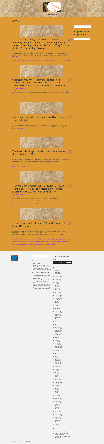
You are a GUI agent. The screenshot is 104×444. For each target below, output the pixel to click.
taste (23, 244)
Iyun (51, 239)
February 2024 (58, 308)
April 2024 (57, 305)
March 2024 (57, 307)
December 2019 (58, 381)
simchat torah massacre (16, 97)
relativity (42, 242)
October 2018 (58, 401)
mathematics (14, 241)
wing (52, 244)
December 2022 (58, 328)
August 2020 (57, 369)
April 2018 (57, 410)
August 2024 (57, 299)
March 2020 (57, 376)
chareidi (24, 238)
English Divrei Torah (29, 228)
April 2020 (57, 375)
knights (38, 60)
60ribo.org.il (55, 14)
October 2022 (58, 331)
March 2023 (57, 324)
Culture (32, 238)
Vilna (45, 244)
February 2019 (58, 395)
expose (49, 96)
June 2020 (57, 372)
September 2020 (58, 368)
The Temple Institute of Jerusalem (62, 431)
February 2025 (58, 291)
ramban (36, 242)
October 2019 (58, 384)
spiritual (70, 242)
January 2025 (58, 292)
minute (25, 241)
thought (39, 244)
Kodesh (53, 239)
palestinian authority (48, 60)
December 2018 (58, 398)
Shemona (54, 242)
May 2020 (57, 373)
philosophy (60, 241)
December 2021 (58, 346)
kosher (56, 239)
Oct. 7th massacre (63, 96)
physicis (66, 241)
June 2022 (57, 337)
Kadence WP (27, 441)
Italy (49, 239)
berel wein (19, 60)
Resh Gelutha (56, 203)
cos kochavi (40, 96)
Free (55, 238)
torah (41, 244)
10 (13, 238)
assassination (19, 96)
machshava (62, 239)
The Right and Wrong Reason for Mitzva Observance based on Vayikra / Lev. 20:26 (42, 270)
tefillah (31, 244)
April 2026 (57, 270)
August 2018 (57, 404)
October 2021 (58, 349)
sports (13, 244)
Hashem (26, 239)
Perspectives (56, 241)
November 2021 (58, 347)
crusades (28, 60)
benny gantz (24, 96)
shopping (62, 242)
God (68, 238)
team (25, 244)
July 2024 (57, 301)
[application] (62, 262)
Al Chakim (18, 203)
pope (53, 60)
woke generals (25, 97)
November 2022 (58, 330)
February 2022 (58, 343)
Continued (14, 56)
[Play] (55, 262)
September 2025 (58, 280)
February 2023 (58, 325)
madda (65, 239)
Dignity (40, 238)
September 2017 (58, 418)
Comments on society (21, 157)
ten (36, 244)
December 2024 (58, 294)
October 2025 (58, 279)
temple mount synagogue (66, 60)
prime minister (69, 96)
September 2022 (58, 333)
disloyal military (45, 96)
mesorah (22, 241)
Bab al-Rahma (15, 60)
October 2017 (58, 417)
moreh (34, 241)
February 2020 (58, 378)
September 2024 (58, 298)
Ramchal (39, 242)
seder (50, 242)
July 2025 (57, 283)
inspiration (37, 239)
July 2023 (57, 318)
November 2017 (58, 415)
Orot (41, 241)
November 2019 (58, 382)
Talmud (16, 244)
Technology (28, 244)
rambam (33, 242)
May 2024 (57, 304)
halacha (13, 239)
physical (63, 241)
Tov (43, 244)
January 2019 (58, 397)
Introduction (44, 239)
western (48, 244)
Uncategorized (20, 51)
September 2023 (58, 315)
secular (47, 242)
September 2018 (58, 402)
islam (30, 203)
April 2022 (57, 340)
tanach (18, 244)
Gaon (60, 238)
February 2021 (58, 360)
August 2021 (57, 352)
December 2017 (58, 414)
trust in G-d (17, 166)
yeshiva (54, 244)
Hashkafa (29, 239)
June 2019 (57, 389)
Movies (36, 241)
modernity (30, 241)
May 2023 (57, 321)
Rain (31, 242)
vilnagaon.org (55, 12)
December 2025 (58, 276)
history (36, 60)
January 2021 (58, 362)
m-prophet (35, 203)
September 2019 (58, 385)
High (32, 239)
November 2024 (58, 295)
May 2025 (57, 286)
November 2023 (58, 312)
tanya (21, 244)
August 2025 (57, 282)
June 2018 (57, 407)
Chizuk (30, 238)
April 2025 (57, 288)
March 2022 (57, 341)
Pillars (69, 241)
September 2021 (58, 350)
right (45, 242)
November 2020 (58, 365)
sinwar (21, 97)
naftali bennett (58, 96)
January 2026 (58, 275)
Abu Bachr (14, 203)
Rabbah (28, 242)
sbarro (55, 60)
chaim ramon (29, 96)
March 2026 (57, 272)
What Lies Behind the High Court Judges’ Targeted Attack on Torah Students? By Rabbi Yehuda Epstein (41, 265)
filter (53, 238)
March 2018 (57, 411)
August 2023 (57, 317)
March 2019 (57, 394)
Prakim (13, 242)
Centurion (20, 238)
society (65, 242)
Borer (18, 238)
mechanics (18, 241)
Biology (15, 238)
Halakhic (19, 239)
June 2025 (57, 285)
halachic (16, 239)
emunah (42, 238)
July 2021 (57, 353)
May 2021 (57, 356)
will (50, 244)
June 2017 (57, 423)
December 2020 (58, 363)
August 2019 (57, 386)
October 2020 (58, 366)
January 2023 (58, 327)
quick (26, 242)
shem (52, 242)
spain (67, 242)
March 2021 (57, 359)
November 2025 (58, 278)
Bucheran (22, 203)
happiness (23, 239)
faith (49, 238)
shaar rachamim (59, 60)
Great (70, 238)
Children (27, 238)
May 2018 (57, 408)
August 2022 (57, 334)
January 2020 (58, 379)
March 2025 (57, 289)
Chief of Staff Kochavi (34, 96)
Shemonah (58, 242)
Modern (28, 241)
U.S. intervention (22, 166)
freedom (58, 238)
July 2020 (57, 370)
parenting (49, 241)
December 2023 (58, 311)
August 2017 (57, 420)
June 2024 (57, 302)
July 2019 (57, 388)
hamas (52, 96)
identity (27, 203)
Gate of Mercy (32, 60)
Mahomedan (39, 203)
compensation (24, 60)
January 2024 (58, 309)
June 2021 (57, 354)
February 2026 (58, 273)
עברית (12, 262)
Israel (32, 203)
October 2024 (58, 296)
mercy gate (42, 60)
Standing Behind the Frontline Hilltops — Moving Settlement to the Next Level (41, 281)
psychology (17, 242)
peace (52, 241)
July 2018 (57, 405)
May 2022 (57, 339)
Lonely (59, 239)
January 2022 (58, 344)
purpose (20, 242)
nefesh (39, 241)
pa (44, 60)
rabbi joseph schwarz (44, 203)
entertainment (46, 238)
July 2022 (57, 336)
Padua (47, 241)
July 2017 (57, 421)
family (52, 238)
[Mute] (66, 262)
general (66, 238)
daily (35, 238)
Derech (37, 238)
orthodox (43, 241)
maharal (68, 239)
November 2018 (58, 399)
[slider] (61, 262)
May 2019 (57, 391)
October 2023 (58, 314)
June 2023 (57, 320)
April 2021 (57, 357)
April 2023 (57, 323)
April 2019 (57, 392)
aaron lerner (15, 96)
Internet (41, 239)
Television (34, 244)
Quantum (23, 242)
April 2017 (57, 424)
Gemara (63, 238)
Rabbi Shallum (51, 203)
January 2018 (58, 413)
